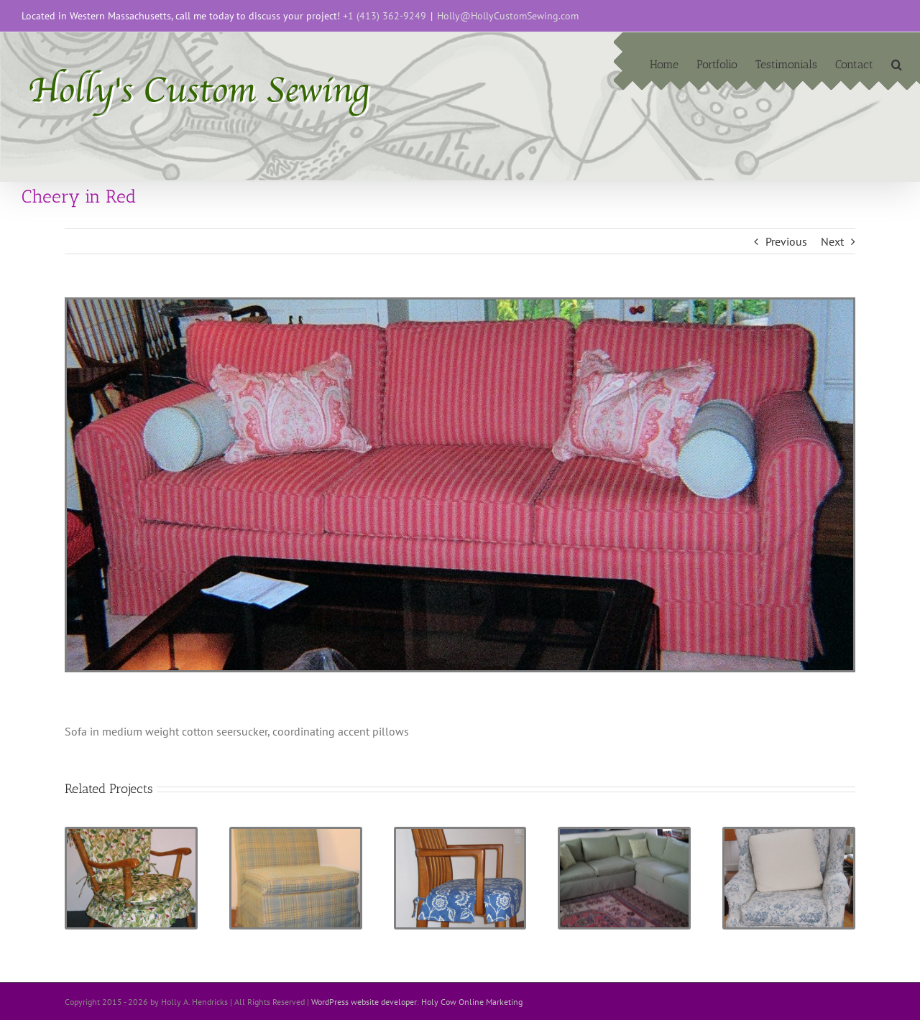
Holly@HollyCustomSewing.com (508, 15)
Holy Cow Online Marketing (472, 1001)
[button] (896, 63)
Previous (786, 241)
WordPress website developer (364, 1001)
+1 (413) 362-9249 (384, 15)
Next (832, 241)
